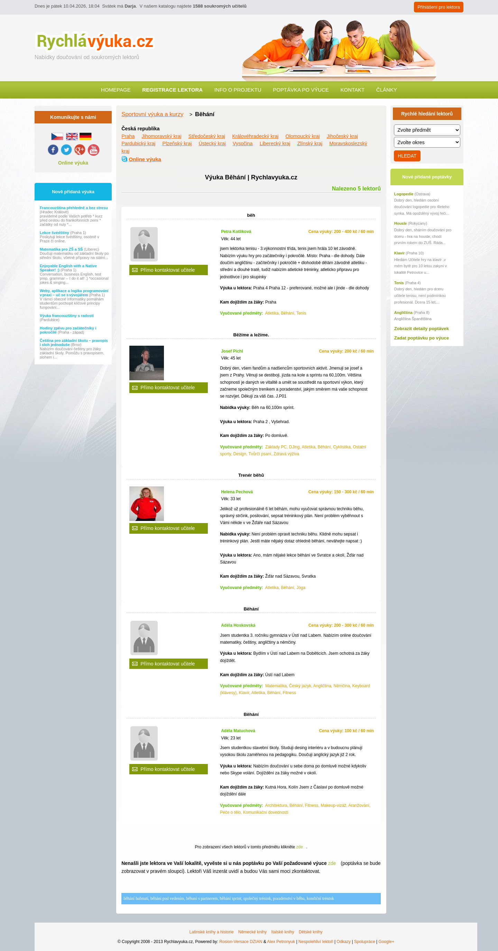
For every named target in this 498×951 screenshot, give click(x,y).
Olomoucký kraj (303, 136)
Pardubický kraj (138, 143)
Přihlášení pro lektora (438, 7)
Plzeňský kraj (177, 143)
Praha (128, 136)
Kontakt (352, 90)
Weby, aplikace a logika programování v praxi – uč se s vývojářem (74, 293)
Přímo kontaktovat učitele (167, 270)
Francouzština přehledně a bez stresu (74, 208)
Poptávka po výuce (301, 90)
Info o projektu (237, 90)
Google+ (386, 941)
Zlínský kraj (309, 143)
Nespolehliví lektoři (315, 941)
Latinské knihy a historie (212, 932)
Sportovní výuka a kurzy (152, 114)
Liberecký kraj (275, 143)
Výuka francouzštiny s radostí (67, 316)
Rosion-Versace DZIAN (240, 941)
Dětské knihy (311, 932)
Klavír (399, 253)
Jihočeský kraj (342, 136)
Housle (400, 223)
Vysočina (243, 143)
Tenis (399, 283)
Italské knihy (282, 932)
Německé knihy (252, 932)
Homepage (116, 90)
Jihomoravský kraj (162, 136)
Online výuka (73, 163)
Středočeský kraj (206, 136)
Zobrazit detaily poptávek (421, 328)
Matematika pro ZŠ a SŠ (62, 249)
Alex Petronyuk (281, 941)
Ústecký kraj (212, 143)
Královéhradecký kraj (255, 136)
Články (386, 90)
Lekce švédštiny (55, 233)
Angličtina (403, 312)
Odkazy (343, 941)
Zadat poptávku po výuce (421, 338)
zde (299, 847)
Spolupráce (364, 941)
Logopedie (404, 194)
